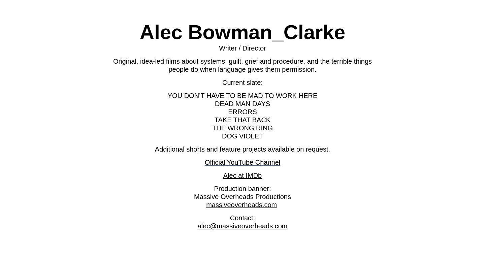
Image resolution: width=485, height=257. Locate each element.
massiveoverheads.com (241, 204)
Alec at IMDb (242, 175)
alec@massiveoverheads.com (242, 226)
